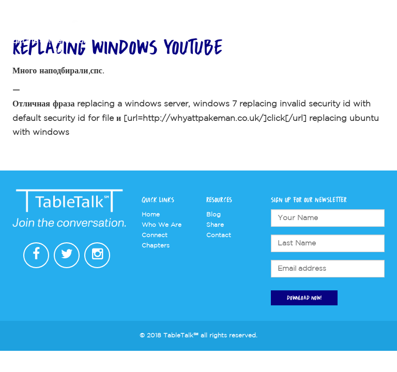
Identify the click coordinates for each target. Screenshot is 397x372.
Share (215, 225)
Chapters (250, 31)
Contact (360, 31)
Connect (293, 31)
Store (327, 31)
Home (151, 215)
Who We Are (202, 31)
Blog (213, 215)
